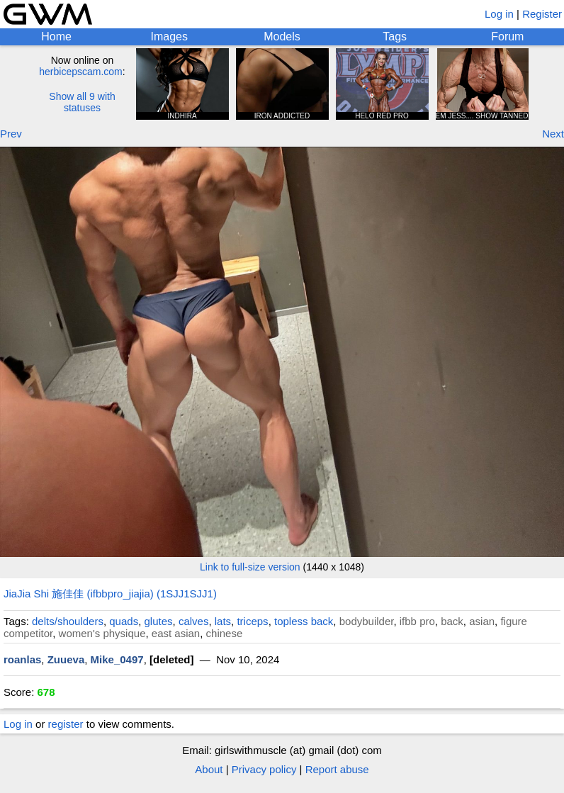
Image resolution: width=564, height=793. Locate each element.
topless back (303, 621)
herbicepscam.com (81, 71)
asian (482, 621)
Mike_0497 (117, 659)
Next (553, 134)
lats (223, 621)
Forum (507, 36)
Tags (395, 36)
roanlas (22, 659)
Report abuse (337, 769)
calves (194, 621)
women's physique (102, 633)
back (452, 621)
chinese (224, 633)
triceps (252, 621)
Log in (499, 14)
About (208, 769)
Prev (11, 134)
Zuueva (66, 659)
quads (123, 621)
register (66, 724)
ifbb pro (417, 621)
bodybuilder (366, 621)
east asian (176, 633)
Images (169, 36)
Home (56, 36)
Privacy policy (264, 769)
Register (542, 14)
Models (282, 36)
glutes (159, 621)
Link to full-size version (250, 567)
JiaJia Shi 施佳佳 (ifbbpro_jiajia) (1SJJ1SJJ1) (110, 593)
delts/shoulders (67, 621)
